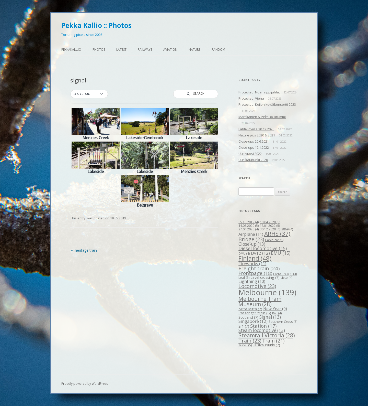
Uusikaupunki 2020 (253, 159)
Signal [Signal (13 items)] (270, 317)
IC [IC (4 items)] (293, 274)
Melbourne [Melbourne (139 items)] (267, 292)
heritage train (83, 250)
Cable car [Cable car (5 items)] (274, 240)
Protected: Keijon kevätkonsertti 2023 (267, 104)
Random (218, 49)
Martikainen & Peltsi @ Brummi (262, 116)
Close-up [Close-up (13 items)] (251, 244)
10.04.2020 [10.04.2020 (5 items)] (270, 222)
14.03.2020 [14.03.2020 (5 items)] (248, 225)
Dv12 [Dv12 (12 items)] (260, 253)
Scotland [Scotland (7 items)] (248, 317)
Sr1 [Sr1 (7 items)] (243, 326)
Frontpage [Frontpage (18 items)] (255, 273)
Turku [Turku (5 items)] (245, 345)
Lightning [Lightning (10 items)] (251, 281)
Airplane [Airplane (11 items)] (250, 234)
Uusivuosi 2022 (250, 153)
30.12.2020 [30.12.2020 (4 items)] (270, 229)
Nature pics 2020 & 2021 (256, 135)
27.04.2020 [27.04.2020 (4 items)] (248, 229)
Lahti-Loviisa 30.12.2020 (256, 129)
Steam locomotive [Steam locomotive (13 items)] (261, 330)
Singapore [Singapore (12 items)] (253, 321)
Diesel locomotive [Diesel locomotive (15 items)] (262, 248)
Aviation (170, 49)
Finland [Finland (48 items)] (254, 258)
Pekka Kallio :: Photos (96, 25)
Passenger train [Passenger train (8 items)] (254, 312)
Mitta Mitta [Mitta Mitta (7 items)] (250, 308)
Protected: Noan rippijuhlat (259, 92)
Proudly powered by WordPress (84, 383)
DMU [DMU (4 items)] (244, 253)
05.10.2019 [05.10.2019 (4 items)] (248, 222)
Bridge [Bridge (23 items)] (251, 239)
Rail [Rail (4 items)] (277, 313)
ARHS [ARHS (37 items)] (277, 234)
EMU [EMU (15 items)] (280, 253)
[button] (89, 94)
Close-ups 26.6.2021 (253, 141)
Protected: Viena (251, 98)
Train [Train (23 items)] (249, 340)
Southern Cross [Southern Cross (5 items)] (283, 321)
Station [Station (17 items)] (263, 326)
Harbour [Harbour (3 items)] (281, 274)
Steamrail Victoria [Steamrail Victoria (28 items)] (266, 335)
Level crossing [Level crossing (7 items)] (265, 277)
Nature (194, 49)
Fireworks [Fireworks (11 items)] (252, 263)
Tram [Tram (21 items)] (273, 340)
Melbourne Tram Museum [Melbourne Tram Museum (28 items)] (259, 301)
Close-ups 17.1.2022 (253, 147)
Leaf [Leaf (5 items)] (243, 277)
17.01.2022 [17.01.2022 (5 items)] (270, 225)
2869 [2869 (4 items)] (287, 229)
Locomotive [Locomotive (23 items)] (257, 286)
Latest (121, 49)
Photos (99, 49)
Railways (145, 49)
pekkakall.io (71, 49)
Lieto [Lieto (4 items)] (286, 277)
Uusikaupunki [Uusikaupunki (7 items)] (266, 345)
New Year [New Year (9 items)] (275, 309)
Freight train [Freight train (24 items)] (259, 268)
